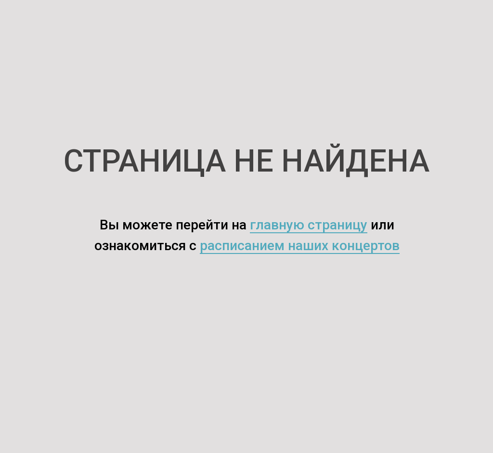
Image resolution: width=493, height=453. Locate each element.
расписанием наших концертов (300, 245)
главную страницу (308, 225)
